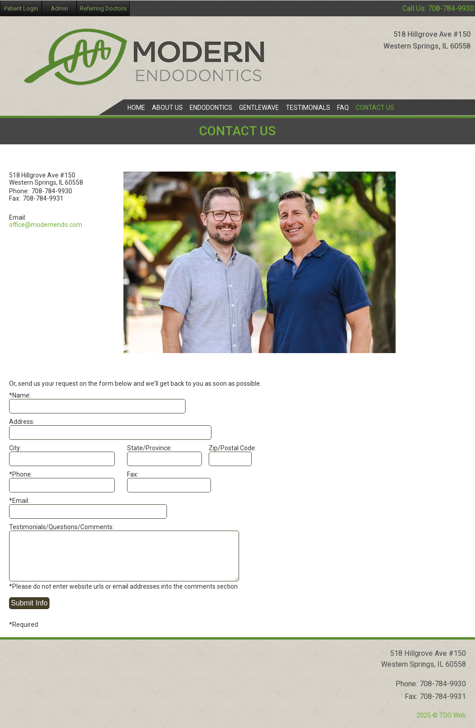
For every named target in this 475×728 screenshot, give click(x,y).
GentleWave (259, 107)
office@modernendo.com (45, 224)
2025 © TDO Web (441, 715)
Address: (21, 421)
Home (136, 107)
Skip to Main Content (29, 3)
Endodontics (211, 107)
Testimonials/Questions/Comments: (61, 527)
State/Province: (149, 448)
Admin (59, 8)
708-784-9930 (451, 8)
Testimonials (308, 107)
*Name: (20, 395)
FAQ (343, 107)
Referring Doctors (103, 8)
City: (15, 448)
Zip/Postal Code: (232, 448)
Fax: (132, 474)
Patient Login (21, 8)
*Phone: (20, 474)
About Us (167, 107)
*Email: (19, 500)
